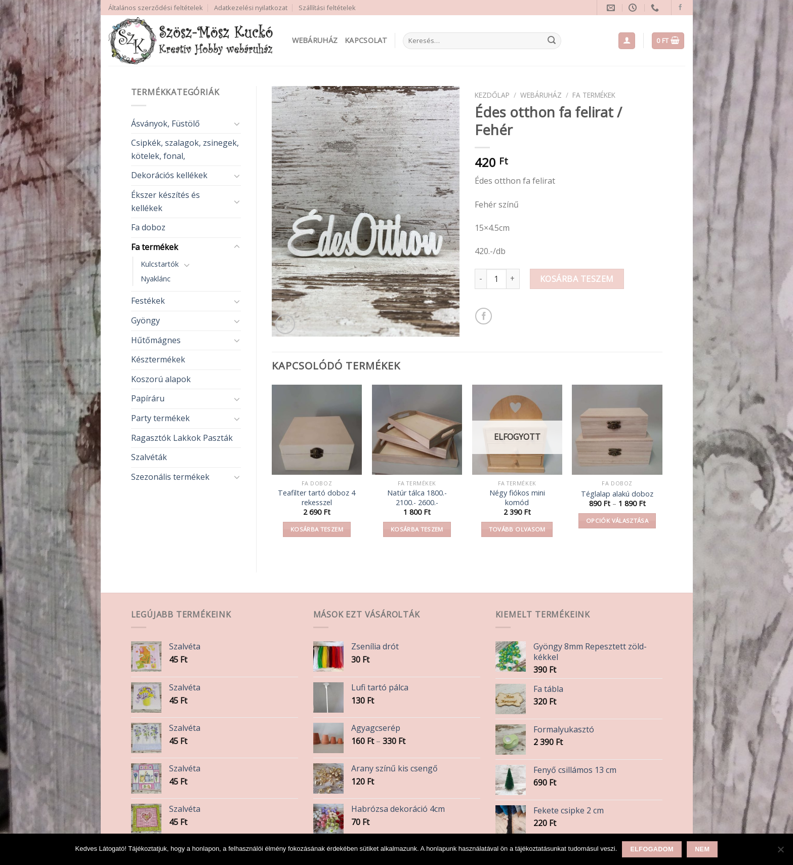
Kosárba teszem (577, 278)
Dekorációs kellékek (169, 175)
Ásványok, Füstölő (165, 123)
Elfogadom (652, 849)
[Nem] (780, 852)
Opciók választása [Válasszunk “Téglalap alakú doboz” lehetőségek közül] (617, 520)
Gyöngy (145, 320)
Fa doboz (148, 227)
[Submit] (551, 41)
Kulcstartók (160, 264)
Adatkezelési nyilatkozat (250, 7)
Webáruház (315, 40)
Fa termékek (154, 247)
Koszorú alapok (161, 379)
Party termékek (160, 418)
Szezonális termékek (170, 476)
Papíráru (147, 398)
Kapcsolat (366, 40)
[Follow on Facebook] (680, 7)
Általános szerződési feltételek (155, 7)
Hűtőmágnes (156, 340)
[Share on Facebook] (483, 316)
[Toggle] (237, 123)
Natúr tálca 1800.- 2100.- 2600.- (417, 497)
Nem (702, 849)
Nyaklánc (156, 278)
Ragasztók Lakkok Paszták (182, 437)
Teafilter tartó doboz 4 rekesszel (316, 497)
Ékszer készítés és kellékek (165, 201)
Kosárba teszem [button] (316, 529)
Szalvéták (149, 457)
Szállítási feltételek (327, 7)
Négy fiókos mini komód (517, 497)
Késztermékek (158, 359)
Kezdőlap (492, 95)
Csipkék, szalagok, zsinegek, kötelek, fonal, (185, 149)
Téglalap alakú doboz (617, 494)
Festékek (148, 300)
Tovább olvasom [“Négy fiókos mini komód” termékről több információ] (517, 529)
